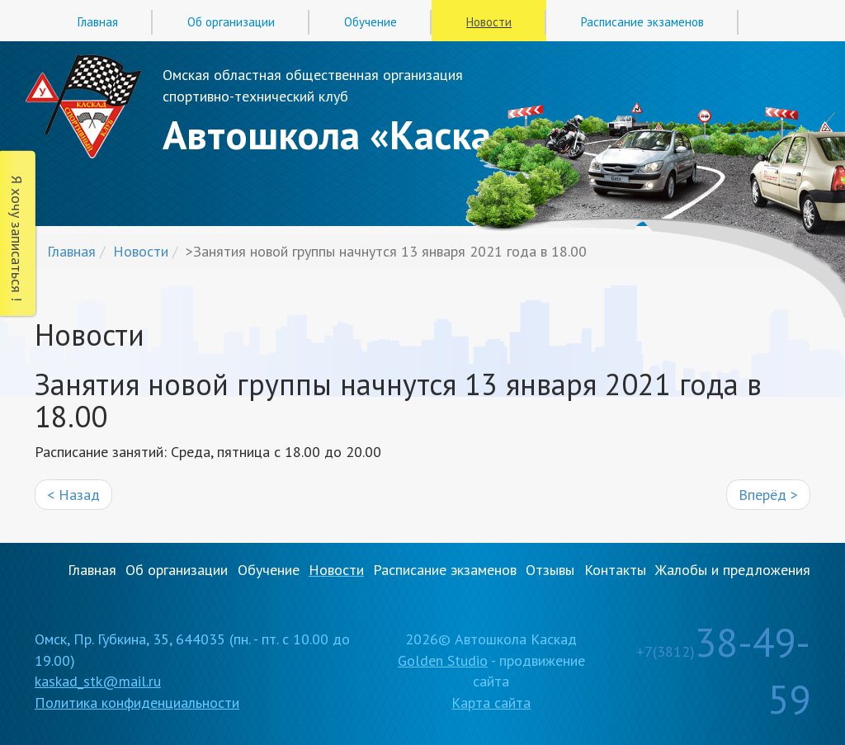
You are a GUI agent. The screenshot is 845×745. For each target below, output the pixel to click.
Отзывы (550, 569)
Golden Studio (443, 660)
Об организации (231, 22)
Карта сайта (491, 702)
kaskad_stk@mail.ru (98, 681)
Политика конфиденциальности (137, 702)
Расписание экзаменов (642, 22)
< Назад (73, 494)
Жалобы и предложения (732, 569)
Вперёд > (768, 494)
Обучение (370, 22)
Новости (489, 22)
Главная (98, 22)
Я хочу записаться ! (16, 238)
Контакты (615, 569)
